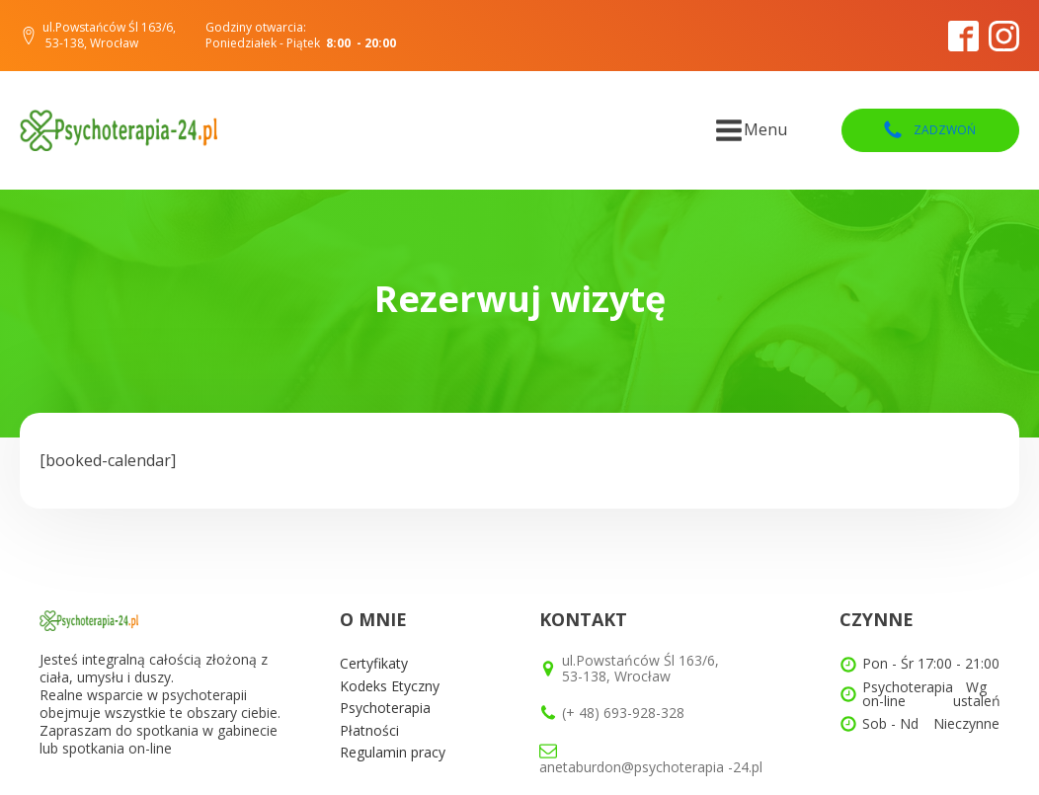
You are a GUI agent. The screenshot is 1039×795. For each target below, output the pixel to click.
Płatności (369, 730)
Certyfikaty (374, 663)
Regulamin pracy (392, 752)
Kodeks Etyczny (390, 685)
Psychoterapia (385, 707)
